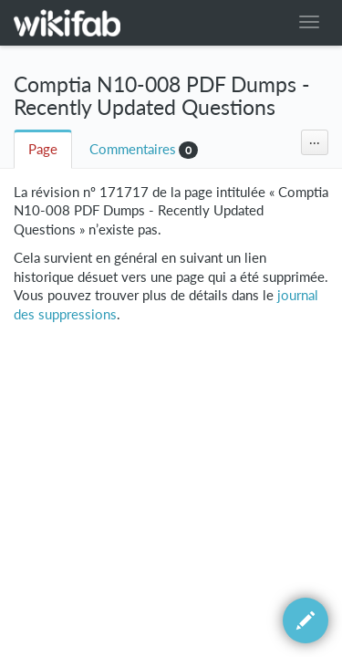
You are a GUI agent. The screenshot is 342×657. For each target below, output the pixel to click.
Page (42, 149)
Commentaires (132, 149)
